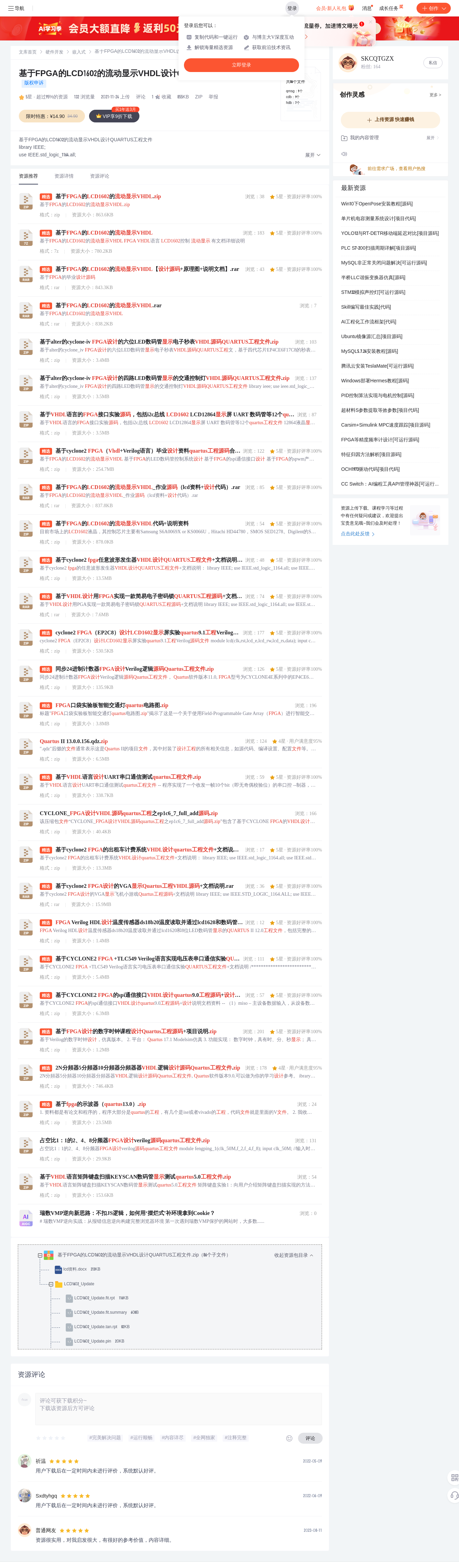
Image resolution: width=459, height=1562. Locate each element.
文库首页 (28, 52)
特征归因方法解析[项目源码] (371, 455)
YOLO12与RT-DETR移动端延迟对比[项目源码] (390, 233)
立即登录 (241, 65)
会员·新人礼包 (335, 7)
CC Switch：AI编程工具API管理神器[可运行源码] (390, 484)
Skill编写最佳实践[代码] (366, 307)
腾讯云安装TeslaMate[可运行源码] (377, 366)
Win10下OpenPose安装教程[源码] (377, 204)
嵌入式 (79, 52)
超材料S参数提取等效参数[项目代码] (380, 410)
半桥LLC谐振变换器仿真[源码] (373, 278)
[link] (28, 52)
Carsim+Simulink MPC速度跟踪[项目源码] (385, 425)
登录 (292, 8)
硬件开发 (54, 52)
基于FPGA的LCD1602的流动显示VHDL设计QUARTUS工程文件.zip (141, 74)
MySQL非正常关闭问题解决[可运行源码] (384, 263)
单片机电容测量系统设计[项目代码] (378, 219)
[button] (313, 155)
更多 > (435, 95)
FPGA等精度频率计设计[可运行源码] (380, 440)
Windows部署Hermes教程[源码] (375, 381)
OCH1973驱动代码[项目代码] (370, 469)
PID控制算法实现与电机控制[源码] (377, 396)
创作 (433, 8)
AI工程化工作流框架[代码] (368, 322)
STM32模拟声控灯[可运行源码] (373, 292)
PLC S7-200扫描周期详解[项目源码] (378, 248)
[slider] (51, 1438)
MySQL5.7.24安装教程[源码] (369, 351)
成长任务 (391, 7)
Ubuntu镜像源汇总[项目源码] (371, 337)
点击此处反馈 (358, 534)
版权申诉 (34, 83)
